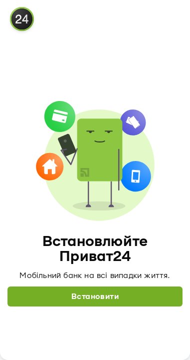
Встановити (95, 296)
